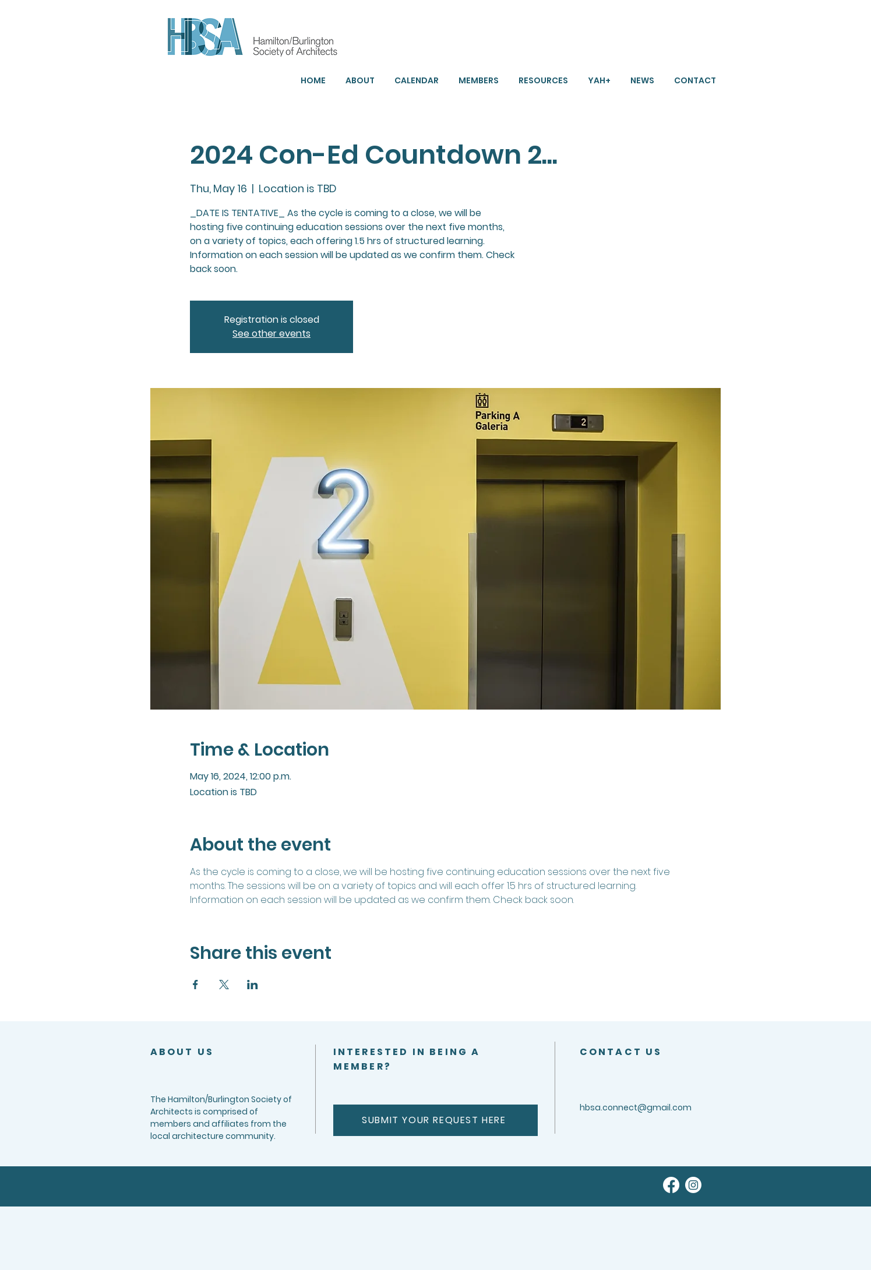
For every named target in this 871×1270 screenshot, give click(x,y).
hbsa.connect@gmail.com (636, 1107)
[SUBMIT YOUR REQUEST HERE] (435, 1120)
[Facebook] (671, 1185)
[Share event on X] (224, 984)
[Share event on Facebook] (195, 984)
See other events (271, 333)
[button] (543, 81)
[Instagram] (693, 1185)
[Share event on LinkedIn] (252, 984)
